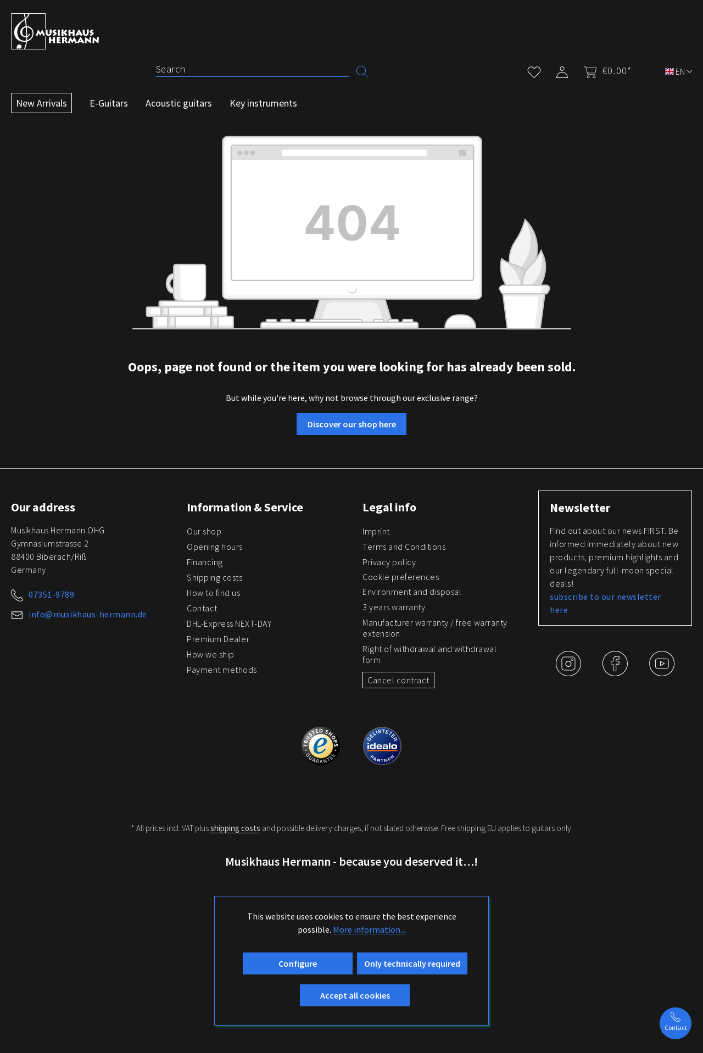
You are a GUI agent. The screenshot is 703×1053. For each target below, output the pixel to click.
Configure (297, 963)
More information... (369, 929)
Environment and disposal (411, 591)
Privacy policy (389, 561)
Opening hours (215, 546)
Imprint (376, 531)
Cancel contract (398, 680)
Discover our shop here (352, 424)
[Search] (252, 69)
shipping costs (235, 828)
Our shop (204, 531)
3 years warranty (393, 606)
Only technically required (412, 963)
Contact (202, 608)
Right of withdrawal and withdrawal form (429, 654)
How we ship (211, 654)
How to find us (213, 592)
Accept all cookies (355, 995)
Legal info (389, 507)
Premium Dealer (218, 638)
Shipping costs (214, 577)
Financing (205, 561)
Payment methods (222, 669)
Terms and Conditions (403, 546)
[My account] (562, 70)
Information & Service (245, 507)
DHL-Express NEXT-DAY (229, 623)
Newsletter (580, 507)
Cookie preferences (400, 576)
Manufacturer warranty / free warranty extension (434, 628)
